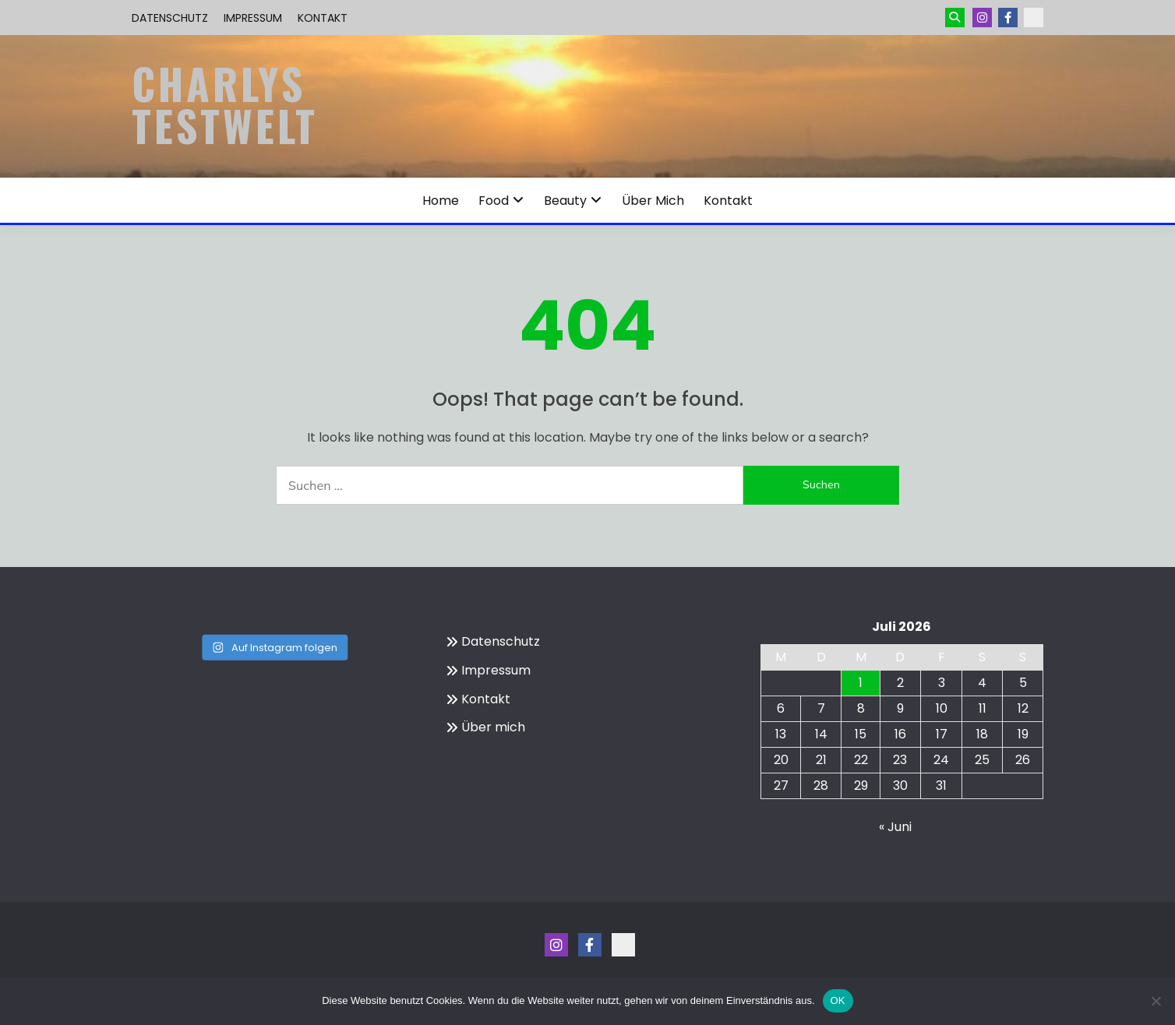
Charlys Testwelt (225, 104)
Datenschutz (170, 18)
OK (838, 1000)
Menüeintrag (1008, 17)
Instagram (982, 17)
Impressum (253, 18)
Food (493, 201)
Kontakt (323, 18)
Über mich (653, 201)
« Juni (895, 827)
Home (440, 201)
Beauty (565, 201)
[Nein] (1155, 1001)
